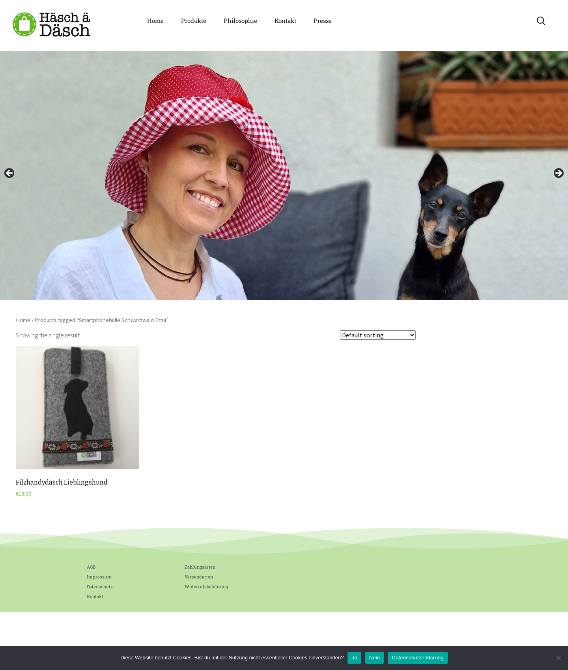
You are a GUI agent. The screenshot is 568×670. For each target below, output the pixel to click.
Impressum (99, 577)
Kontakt (285, 20)
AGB (91, 567)
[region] (284, 175)
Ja (354, 658)
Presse (323, 20)
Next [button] (558, 174)
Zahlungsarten (200, 567)
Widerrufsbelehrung (206, 587)
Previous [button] (10, 174)
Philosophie (240, 20)
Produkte (193, 20)
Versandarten (199, 577)
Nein (374, 658)
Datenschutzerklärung (417, 658)
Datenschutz (100, 587)
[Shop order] (378, 335)
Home (155, 20)
